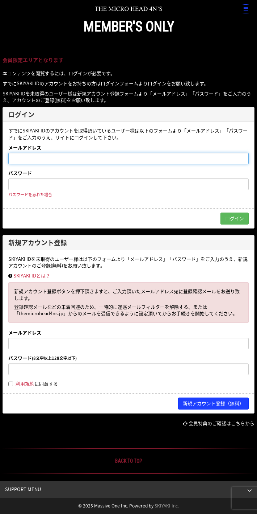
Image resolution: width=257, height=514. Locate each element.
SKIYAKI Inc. (167, 505)
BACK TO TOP (128, 461)
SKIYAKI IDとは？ (31, 275)
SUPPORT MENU (23, 489)
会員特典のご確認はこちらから (221, 423)
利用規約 (25, 383)
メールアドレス (24, 147)
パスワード (20, 173)
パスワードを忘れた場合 (30, 195)
